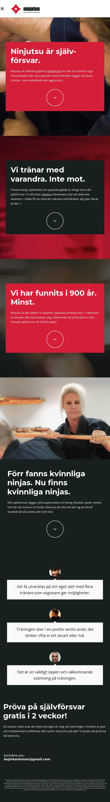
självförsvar (54, 71)
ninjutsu (46, 194)
